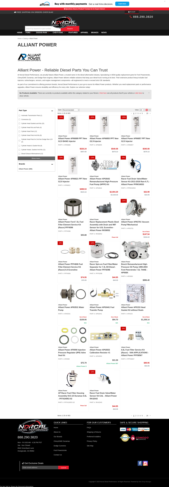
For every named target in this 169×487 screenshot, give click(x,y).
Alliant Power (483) (25, 168)
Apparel (84, 31)
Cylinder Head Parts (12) (29, 130)
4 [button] (140, 112)
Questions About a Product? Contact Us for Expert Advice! (85, 9)
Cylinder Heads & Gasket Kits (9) (31, 145)
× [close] (164, 1)
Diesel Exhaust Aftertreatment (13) (32, 152)
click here (138, 92)
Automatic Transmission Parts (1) (31, 114)
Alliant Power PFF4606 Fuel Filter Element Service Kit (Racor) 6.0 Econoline (70, 266)
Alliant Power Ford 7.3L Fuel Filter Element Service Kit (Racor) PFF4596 (70, 223)
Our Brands (58, 435)
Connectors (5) (26, 118)
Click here (103, 92)
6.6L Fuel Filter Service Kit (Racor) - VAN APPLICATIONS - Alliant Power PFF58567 (135, 351)
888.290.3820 (141, 16)
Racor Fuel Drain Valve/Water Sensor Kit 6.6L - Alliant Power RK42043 (103, 395)
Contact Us (58, 454)
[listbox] (70, 109)
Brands (94, 31)
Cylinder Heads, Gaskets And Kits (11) (33, 149)
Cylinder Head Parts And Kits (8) (31, 134)
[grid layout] (147, 109)
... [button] (144, 112)
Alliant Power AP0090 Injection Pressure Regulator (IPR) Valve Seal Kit (72, 351)
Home (19, 31)
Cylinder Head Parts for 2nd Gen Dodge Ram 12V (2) (37, 139)
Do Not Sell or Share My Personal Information (16, 486)
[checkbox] (19, 114)
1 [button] (133, 112)
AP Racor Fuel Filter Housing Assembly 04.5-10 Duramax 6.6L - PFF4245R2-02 (72, 395)
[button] (86, 22)
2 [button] (135, 112)
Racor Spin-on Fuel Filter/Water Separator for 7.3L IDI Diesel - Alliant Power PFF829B (104, 266)
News (104, 31)
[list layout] (149, 109)
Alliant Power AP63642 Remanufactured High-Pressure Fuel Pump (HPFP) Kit (104, 180)
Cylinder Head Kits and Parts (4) (31, 126)
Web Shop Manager (145, 480)
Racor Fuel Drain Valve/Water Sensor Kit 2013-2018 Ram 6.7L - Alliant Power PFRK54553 (135, 180)
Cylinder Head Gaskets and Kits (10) (32, 122)
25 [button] (147, 112)
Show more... (36, 157)
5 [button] (142, 112)
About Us (57, 431)
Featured (73, 31)
